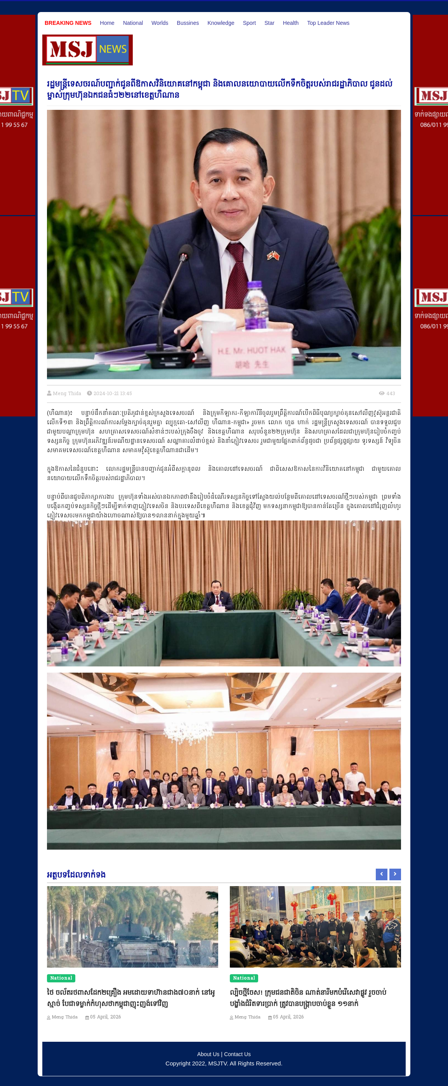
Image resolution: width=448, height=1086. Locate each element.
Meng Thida (68, 393)
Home (107, 23)
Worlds (159, 23)
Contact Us (238, 1053)
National (133, 23)
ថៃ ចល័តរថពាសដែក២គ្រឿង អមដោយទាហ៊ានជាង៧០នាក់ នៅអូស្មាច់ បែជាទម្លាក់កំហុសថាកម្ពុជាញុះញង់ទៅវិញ (132, 1003)
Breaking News (68, 23)
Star (269, 23)
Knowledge (220, 23)
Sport (249, 23)
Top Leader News (328, 23)
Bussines (188, 23)
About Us (207, 1053)
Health (291, 23)
